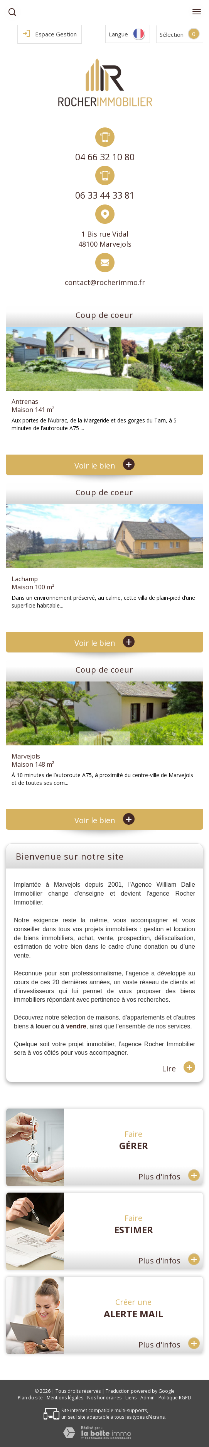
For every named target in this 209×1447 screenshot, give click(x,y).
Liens (131, 1397)
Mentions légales (65, 1397)
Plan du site (30, 1397)
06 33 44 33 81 (105, 195)
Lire (178, 1067)
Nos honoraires (104, 1397)
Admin (147, 1397)
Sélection (172, 34)
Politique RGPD (174, 1397)
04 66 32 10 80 (105, 157)
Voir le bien (104, 465)
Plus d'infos (169, 1175)
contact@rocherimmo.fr (105, 282)
